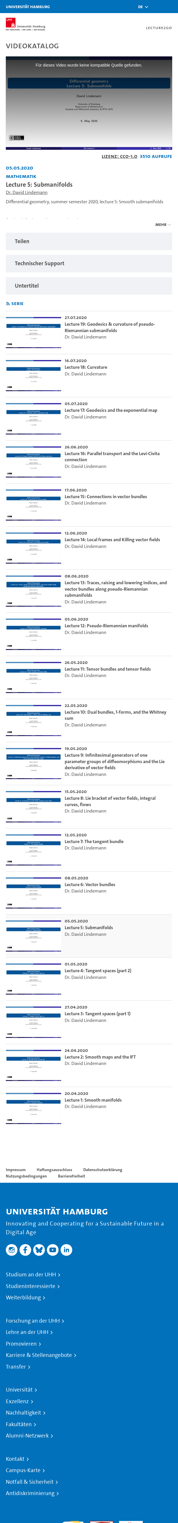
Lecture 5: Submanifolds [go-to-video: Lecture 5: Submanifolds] (89, 928)
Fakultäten (19, 1424)
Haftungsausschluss (54, 1170)
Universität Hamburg (28, 6)
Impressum (16, 1170)
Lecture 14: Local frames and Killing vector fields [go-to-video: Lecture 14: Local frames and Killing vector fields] (112, 540)
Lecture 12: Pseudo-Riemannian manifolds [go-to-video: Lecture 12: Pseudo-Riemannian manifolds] (106, 626)
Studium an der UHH (31, 1274)
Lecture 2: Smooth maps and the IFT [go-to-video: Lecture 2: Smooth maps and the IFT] (100, 1057)
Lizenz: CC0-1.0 (120, 156)
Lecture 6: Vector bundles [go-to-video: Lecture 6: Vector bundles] (90, 884)
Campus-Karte (23, 1470)
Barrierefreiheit (71, 1176)
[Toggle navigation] (170, 6)
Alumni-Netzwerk (27, 1436)
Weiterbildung (23, 1297)
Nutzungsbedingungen (26, 1176)
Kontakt (15, 1459)
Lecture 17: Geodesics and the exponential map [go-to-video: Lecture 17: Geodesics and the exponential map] (111, 410)
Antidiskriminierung (30, 1493)
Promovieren (21, 1344)
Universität (19, 1390)
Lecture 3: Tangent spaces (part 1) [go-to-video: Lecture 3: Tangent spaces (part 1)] (98, 1014)
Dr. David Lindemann (26, 192)
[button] (140, 6)
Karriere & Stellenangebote (39, 1355)
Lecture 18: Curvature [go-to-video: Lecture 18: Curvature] (86, 367)
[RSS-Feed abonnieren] (8, 304)
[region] (89, 241)
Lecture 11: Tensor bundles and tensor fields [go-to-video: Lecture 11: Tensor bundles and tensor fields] (108, 669)
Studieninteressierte (30, 1286)
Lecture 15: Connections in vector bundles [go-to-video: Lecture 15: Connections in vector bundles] (106, 497)
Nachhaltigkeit (23, 1413)
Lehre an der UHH (27, 1332)
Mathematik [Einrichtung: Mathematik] (21, 176)
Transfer (16, 1367)
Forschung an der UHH (33, 1321)
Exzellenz (17, 1401)
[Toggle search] (156, 6)
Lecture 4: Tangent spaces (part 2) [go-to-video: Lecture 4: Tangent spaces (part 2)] (98, 971)
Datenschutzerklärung (102, 1170)
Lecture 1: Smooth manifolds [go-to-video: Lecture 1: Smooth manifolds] (93, 1100)
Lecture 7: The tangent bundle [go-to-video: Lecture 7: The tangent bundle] (94, 841)
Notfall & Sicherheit (30, 1482)
